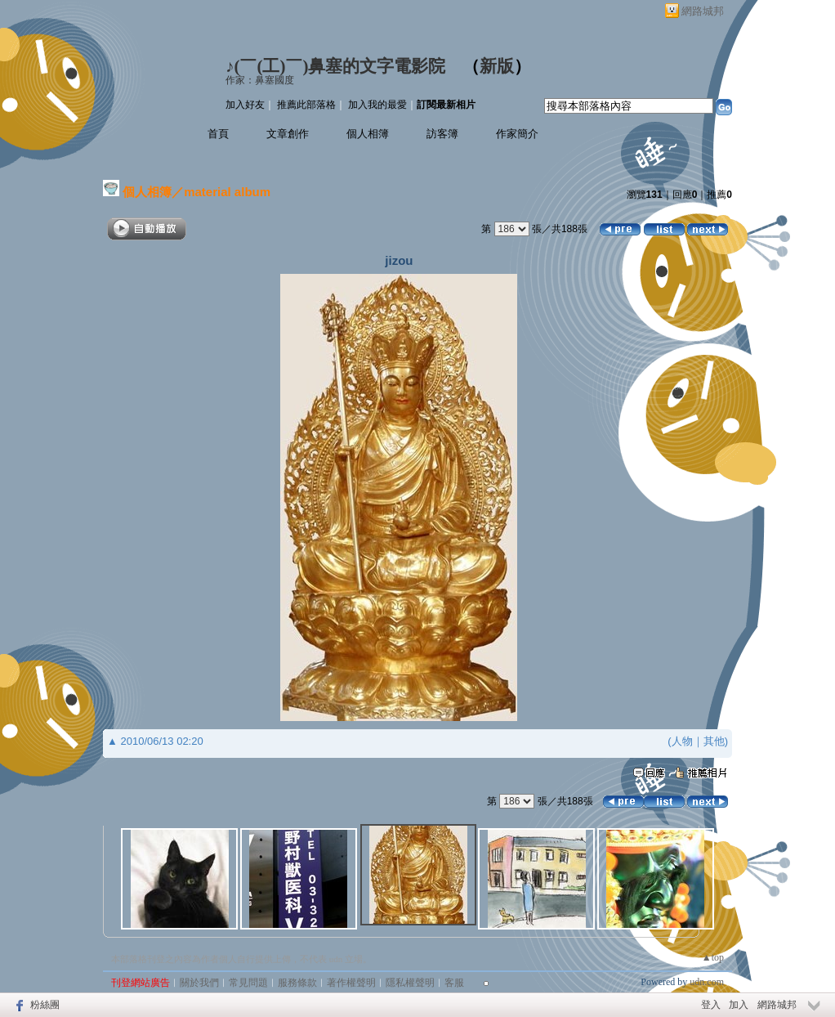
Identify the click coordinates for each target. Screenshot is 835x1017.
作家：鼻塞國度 (259, 80)
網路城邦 (702, 11)
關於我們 (199, 982)
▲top (713, 957)
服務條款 (297, 982)
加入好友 (245, 104)
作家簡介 (517, 134)
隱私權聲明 (410, 982)
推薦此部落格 (306, 104)
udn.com (707, 982)
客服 (454, 982)
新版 (497, 66)
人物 (682, 741)
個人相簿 (367, 134)
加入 (738, 1004)
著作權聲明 (351, 982)
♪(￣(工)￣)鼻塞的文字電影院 (335, 66)
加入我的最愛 (377, 104)
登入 (711, 1004)
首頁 (218, 134)
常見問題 (248, 982)
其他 (714, 741)
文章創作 (287, 134)
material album (227, 192)
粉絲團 (45, 1004)
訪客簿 (442, 134)
